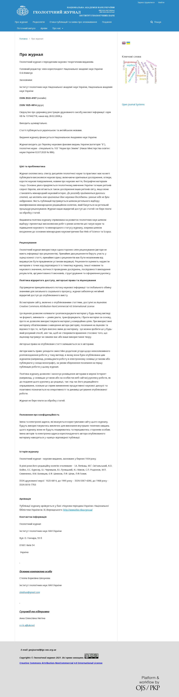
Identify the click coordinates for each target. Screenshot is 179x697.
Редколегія (39, 21)
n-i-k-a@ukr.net (27, 625)
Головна (23, 38)
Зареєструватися (146, 2)
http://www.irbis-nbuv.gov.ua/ (78, 509)
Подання (107, 21)
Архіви (44, 28)
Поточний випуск (26, 28)
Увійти (161, 2)
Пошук (157, 21)
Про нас (56, 28)
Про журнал (21, 21)
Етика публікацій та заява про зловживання (73, 21)
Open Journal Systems (133, 104)
